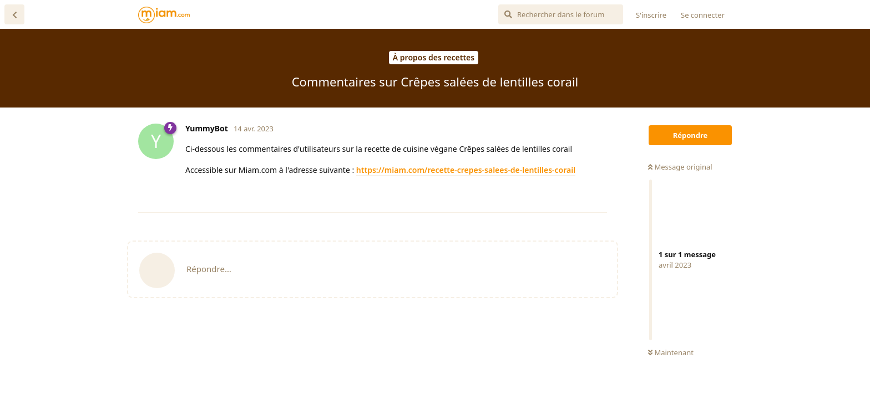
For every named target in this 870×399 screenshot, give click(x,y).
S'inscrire (651, 15)
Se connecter (703, 15)
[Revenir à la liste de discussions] (14, 14)
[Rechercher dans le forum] (560, 14)
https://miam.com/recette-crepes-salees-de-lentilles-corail (465, 170)
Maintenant (671, 352)
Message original (680, 167)
